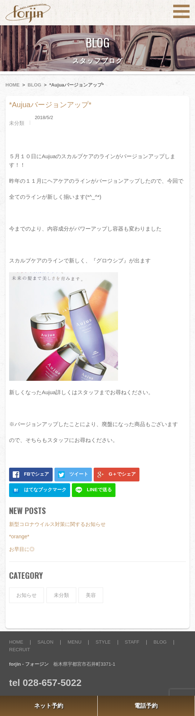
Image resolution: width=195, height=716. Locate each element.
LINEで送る (94, 490)
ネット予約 (48, 706)
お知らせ (26, 595)
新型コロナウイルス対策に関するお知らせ (57, 524)
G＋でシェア (116, 474)
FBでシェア (31, 474)
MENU (74, 642)
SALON (45, 642)
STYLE (103, 642)
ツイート (73, 474)
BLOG (34, 85)
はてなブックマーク (39, 490)
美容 (91, 595)
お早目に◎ (21, 549)
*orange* (19, 536)
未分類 (16, 123)
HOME (12, 85)
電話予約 (146, 706)
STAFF (132, 642)
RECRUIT (19, 649)
